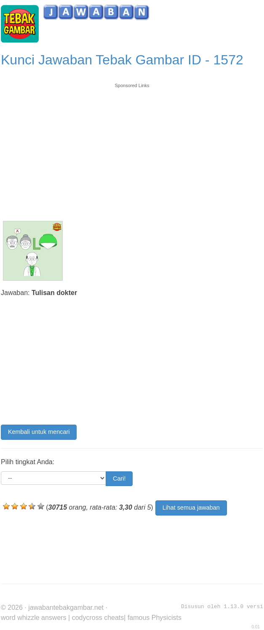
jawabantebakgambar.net (66, 607)
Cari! (119, 478)
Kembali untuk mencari (38, 431)
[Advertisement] (132, 148)
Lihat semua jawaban (191, 507)
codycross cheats (98, 617)
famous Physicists (154, 617)
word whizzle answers (34, 617)
